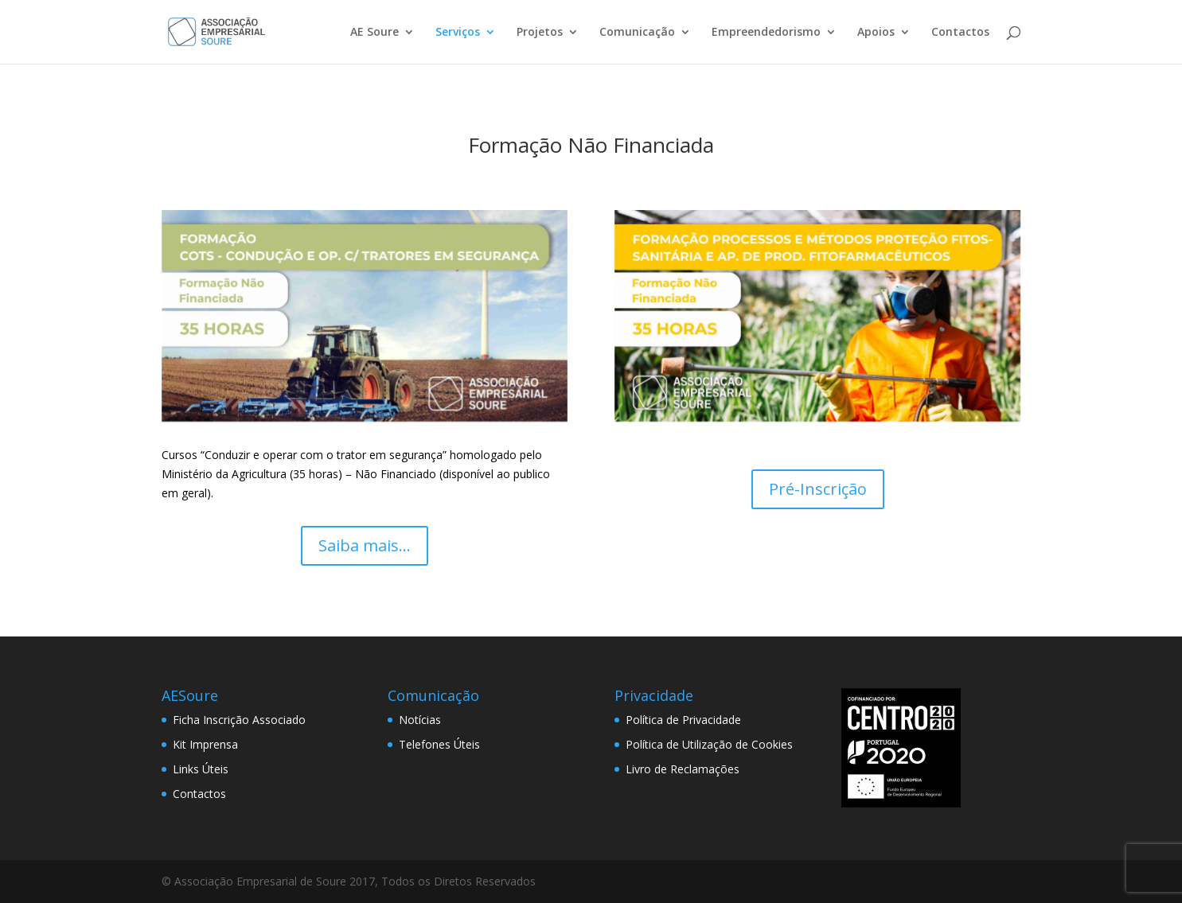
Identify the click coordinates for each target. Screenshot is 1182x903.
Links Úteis (200, 769)
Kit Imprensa (205, 744)
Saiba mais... (364, 545)
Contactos (960, 32)
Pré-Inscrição (818, 489)
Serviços (457, 32)
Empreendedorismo (766, 32)
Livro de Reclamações (682, 769)
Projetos (540, 32)
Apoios (876, 32)
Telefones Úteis (439, 744)
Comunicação (637, 32)
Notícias (420, 719)
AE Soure (374, 32)
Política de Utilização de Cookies (709, 744)
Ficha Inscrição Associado (239, 719)
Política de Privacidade (683, 719)
